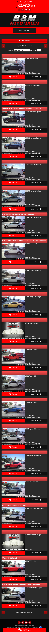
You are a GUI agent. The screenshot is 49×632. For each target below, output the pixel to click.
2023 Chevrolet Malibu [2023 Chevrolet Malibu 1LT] (33, 191)
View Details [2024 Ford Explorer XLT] (36, 341)
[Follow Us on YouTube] (26, 9)
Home (16, 625)
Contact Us (25, 625)
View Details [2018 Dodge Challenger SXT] (36, 315)
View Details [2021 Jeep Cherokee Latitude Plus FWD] (36, 500)
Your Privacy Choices (36, 627)
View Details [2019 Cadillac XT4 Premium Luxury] (36, 77)
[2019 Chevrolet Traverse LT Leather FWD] (13, 251)
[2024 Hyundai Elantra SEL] (13, 436)
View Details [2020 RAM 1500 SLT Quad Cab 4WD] (36, 579)
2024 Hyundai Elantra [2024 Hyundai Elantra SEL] (32, 429)
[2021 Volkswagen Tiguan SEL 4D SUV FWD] (13, 595)
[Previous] (3, 46)
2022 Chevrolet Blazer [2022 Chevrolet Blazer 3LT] (32, 85)
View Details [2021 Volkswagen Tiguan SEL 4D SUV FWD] (36, 606)
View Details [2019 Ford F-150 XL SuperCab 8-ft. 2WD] (36, 368)
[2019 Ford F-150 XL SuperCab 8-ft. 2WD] (13, 357)
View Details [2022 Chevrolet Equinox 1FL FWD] (36, 156)
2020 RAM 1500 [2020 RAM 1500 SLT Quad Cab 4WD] (30, 561)
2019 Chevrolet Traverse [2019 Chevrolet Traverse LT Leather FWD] (33, 244)
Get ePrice (28, 549)
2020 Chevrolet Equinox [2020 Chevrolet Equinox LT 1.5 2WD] (33, 112)
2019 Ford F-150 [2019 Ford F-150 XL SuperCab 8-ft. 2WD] (31, 350)
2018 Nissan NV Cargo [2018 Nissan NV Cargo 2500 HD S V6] (33, 535)
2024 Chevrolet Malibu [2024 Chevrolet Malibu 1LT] (33, 217)
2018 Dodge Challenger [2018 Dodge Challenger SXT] (33, 297)
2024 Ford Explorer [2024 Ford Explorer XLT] (31, 323)
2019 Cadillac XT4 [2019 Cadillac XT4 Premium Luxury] (31, 59)
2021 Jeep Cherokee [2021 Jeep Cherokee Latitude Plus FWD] (32, 482)
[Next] (45, 46)
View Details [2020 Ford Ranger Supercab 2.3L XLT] (36, 420)
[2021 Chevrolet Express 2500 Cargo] (13, 172)
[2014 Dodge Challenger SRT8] (13, 278)
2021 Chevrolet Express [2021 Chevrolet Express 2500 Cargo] (33, 165)
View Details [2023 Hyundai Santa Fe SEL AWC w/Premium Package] (36, 473)
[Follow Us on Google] (29, 9)
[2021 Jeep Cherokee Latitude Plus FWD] (13, 489)
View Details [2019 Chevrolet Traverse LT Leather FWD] (36, 262)
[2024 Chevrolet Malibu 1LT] (13, 225)
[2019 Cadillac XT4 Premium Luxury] (13, 66)
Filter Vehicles (24, 40)
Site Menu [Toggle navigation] (24, 30)
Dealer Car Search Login (12, 627)
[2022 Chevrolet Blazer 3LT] (13, 93)
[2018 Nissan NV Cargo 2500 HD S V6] (13, 542)
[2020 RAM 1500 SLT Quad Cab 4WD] (13, 569)
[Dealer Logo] (24, 19)
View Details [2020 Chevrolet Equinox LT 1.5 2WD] (36, 130)
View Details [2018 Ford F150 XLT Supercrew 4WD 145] (36, 394)
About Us (20, 625)
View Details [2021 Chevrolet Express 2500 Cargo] (36, 182)
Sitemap (27, 627)
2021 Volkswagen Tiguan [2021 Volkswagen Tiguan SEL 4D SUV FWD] (34, 588)
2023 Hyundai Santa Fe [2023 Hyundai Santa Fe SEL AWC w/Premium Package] (33, 455)
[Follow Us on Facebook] (19, 9)
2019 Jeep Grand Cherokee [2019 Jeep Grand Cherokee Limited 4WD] (34, 508)
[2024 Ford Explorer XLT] (13, 330)
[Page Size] (39, 50)
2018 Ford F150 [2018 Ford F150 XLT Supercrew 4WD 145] (30, 376)
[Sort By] (22, 50)
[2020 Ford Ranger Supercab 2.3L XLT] (13, 410)
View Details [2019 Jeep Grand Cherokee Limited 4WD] (36, 526)
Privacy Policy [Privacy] (31, 625)
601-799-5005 (26, 6)
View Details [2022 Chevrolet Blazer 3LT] (36, 103)
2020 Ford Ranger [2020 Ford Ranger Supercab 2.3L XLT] (31, 402)
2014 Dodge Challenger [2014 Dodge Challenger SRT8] (33, 270)
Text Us (13, 77)
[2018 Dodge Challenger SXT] (13, 304)
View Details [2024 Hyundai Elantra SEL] (36, 447)
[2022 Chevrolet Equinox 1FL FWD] (13, 145)
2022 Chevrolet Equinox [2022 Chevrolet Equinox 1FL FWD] (33, 138)
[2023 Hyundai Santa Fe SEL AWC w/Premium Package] (13, 463)
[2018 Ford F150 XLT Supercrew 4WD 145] (13, 383)
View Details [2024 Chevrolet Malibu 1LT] (36, 235)
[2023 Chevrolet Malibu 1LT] (13, 198)
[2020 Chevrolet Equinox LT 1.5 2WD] (13, 119)
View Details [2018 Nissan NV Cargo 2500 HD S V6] (36, 553)
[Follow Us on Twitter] (22, 9)
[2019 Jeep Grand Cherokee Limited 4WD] (13, 516)
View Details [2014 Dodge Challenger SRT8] (36, 288)
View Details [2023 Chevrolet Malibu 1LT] (36, 209)
